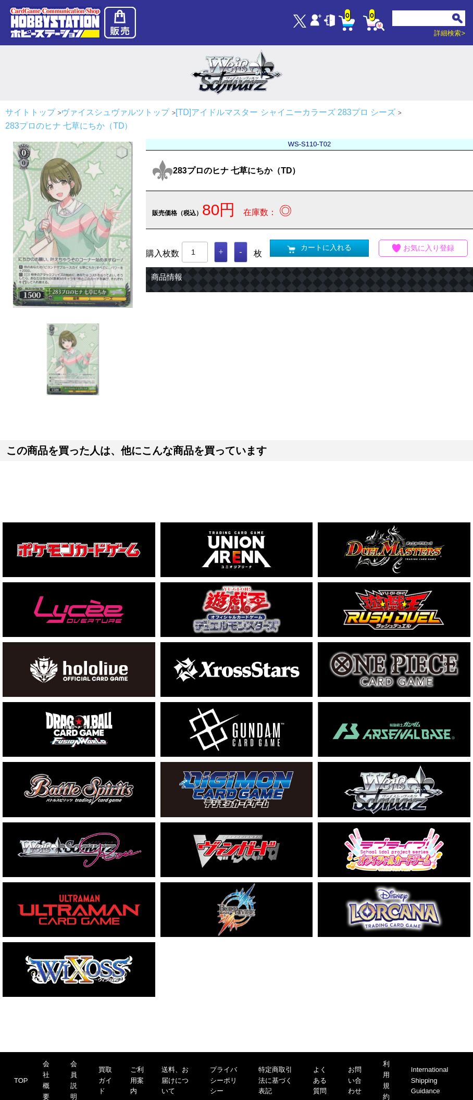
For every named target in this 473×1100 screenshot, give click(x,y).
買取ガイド (105, 1080)
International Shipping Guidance (430, 1080)
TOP (21, 1080)
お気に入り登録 (423, 248)
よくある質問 (320, 1080)
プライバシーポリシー (223, 1080)
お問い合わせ (355, 1080)
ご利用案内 (137, 1080)
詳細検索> (449, 33)
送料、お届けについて (175, 1080)
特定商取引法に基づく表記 (275, 1080)
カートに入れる (319, 248)
